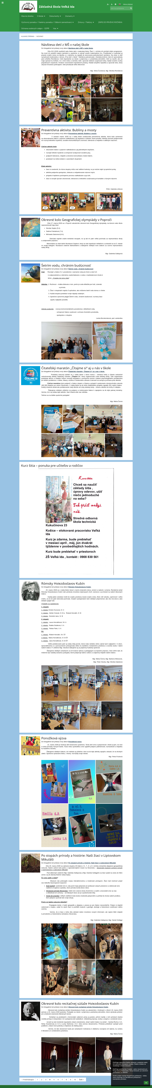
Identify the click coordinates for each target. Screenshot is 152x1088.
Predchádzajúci (27, 1080)
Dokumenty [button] (55, 16)
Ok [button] (146, 1083)
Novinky (39, 36)
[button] (119, 4)
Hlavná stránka (27, 36)
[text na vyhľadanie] (121, 8)
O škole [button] (41, 16)
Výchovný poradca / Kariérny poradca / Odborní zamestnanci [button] (47, 22)
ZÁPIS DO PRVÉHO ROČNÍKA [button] (110, 22)
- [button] (112, 4)
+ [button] (108, 4)
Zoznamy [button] (70, 16)
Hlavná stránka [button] (27, 16)
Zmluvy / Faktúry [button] (86, 22)
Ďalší (81, 1080)
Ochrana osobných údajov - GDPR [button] (35, 28)
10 (75, 1080)
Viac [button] (56, 28)
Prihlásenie (128, 4)
